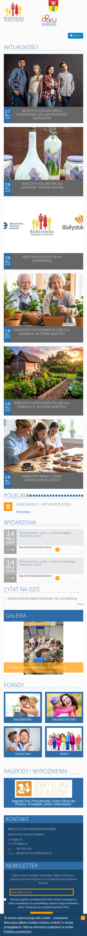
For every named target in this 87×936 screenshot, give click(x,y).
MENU (75, 35)
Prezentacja (23, 511)
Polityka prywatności (17, 931)
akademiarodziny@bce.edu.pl (33, 853)
